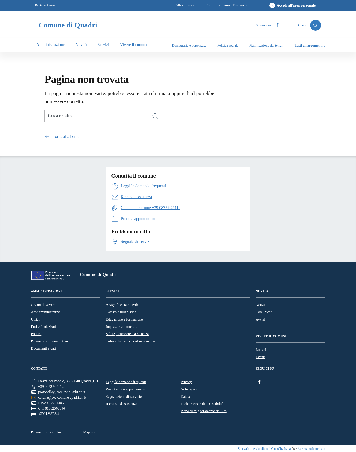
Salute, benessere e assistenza (127, 334)
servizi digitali (261, 448)
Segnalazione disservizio (124, 396)
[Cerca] (155, 116)
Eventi (260, 357)
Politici (36, 334)
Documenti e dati (43, 348)
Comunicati (264, 312)
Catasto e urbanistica (121, 312)
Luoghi (261, 350)
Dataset (186, 396)
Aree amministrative (46, 312)
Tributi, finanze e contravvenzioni (130, 341)
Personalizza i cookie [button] (46, 432)
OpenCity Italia (281, 448)
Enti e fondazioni (43, 327)
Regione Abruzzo (46, 5)
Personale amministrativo (49, 341)
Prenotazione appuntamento (126, 389)
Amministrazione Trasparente (227, 5)
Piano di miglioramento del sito (204, 411)
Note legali (189, 389)
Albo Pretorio (185, 5)
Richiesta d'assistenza (121, 404)
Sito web (243, 448)
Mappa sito (91, 432)
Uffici (35, 319)
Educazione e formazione (124, 319)
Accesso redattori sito (311, 448)
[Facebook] (275, 25)
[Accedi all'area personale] (292, 5)
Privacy (186, 382)
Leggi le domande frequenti (126, 382)
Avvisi (260, 319)
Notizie (261, 305)
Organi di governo (44, 305)
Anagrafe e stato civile (122, 305)
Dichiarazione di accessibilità (202, 404)
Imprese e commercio (121, 327)
